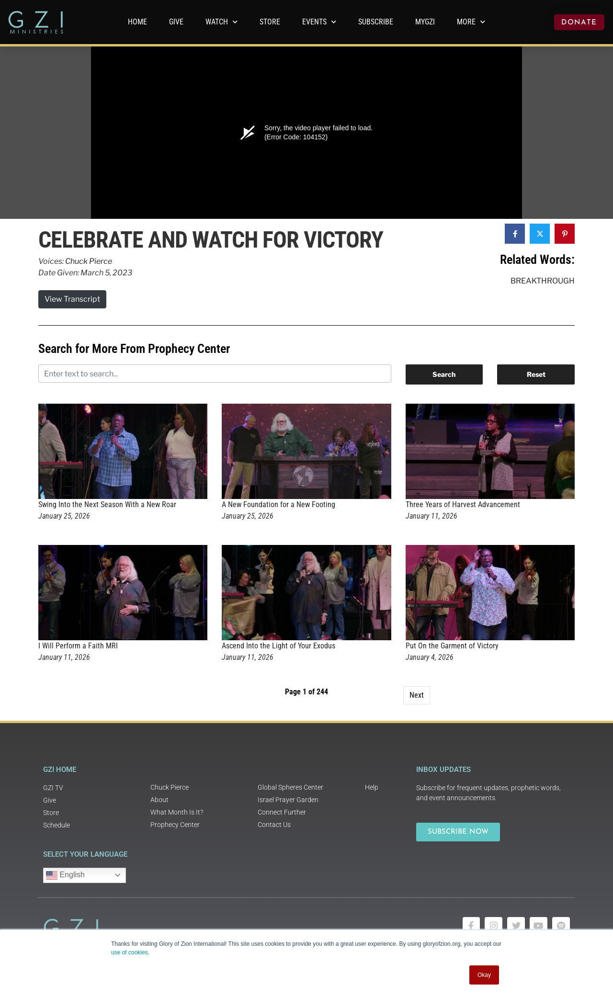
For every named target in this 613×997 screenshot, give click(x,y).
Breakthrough (543, 280)
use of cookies (129, 952)
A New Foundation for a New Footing (278, 504)
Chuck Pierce (88, 261)
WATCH (221, 21)
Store (270, 21)
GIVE (176, 21)
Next (416, 695)
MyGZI (425, 21)
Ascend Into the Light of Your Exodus (278, 645)
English (65, 875)
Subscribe (375, 21)
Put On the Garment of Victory (452, 645)
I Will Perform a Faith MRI (78, 645)
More (471, 21)
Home (137, 21)
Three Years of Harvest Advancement (463, 504)
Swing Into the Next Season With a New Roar (107, 504)
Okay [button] (484, 975)
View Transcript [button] (72, 299)
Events (319, 21)
